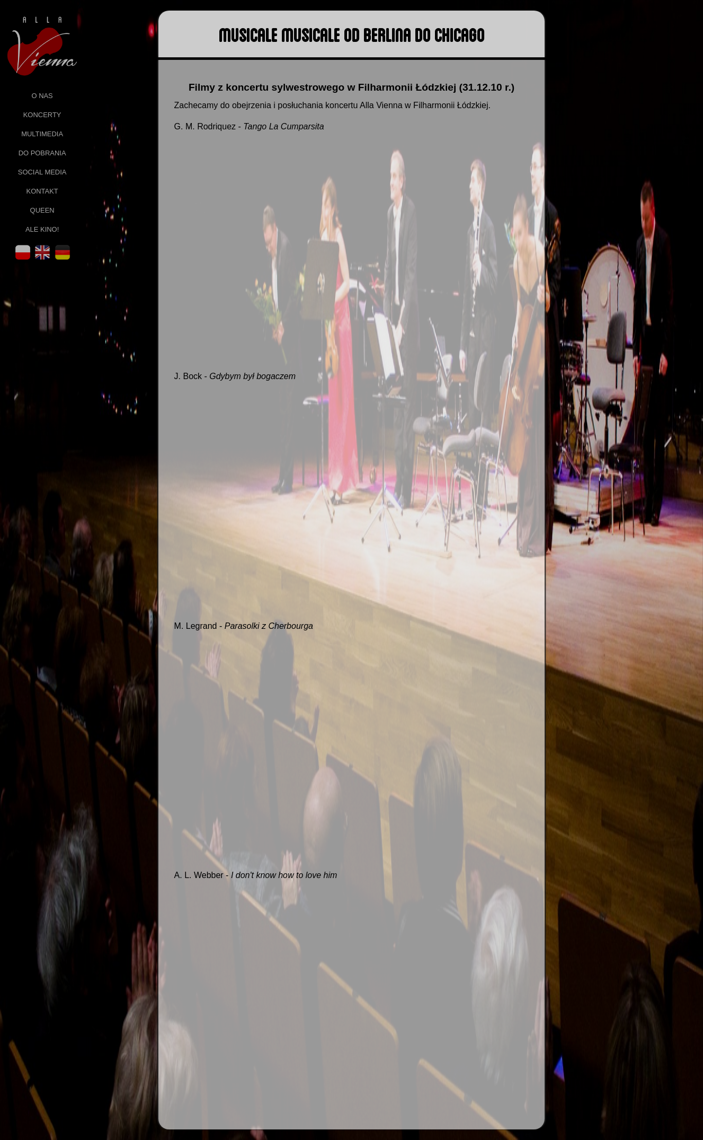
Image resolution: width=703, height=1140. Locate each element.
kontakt (42, 191)
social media (42, 172)
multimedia (42, 134)
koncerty (42, 115)
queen (42, 210)
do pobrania (42, 153)
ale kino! (42, 229)
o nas (41, 96)
